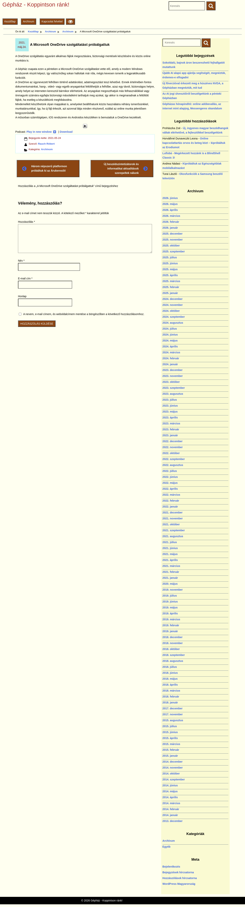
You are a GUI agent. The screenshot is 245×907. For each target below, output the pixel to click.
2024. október (171, 310)
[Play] (85, 126)
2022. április (170, 488)
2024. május (170, 340)
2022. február (171, 500)
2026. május (170, 203)
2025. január (170, 293)
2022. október (171, 453)
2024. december (173, 298)
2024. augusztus (173, 322)
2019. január (170, 631)
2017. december (173, 708)
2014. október (171, 773)
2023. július (170, 399)
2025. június (170, 263)
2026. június (170, 198)
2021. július (170, 542)
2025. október (171, 245)
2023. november (173, 375)
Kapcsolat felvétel (52, 21)
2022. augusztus (173, 465)
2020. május (170, 583)
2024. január (170, 364)
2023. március (171, 423)
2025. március (171, 281)
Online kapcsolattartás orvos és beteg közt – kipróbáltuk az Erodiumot (194, 143)
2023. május (170, 411)
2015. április (170, 738)
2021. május (170, 554)
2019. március (171, 619)
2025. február (171, 287)
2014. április (170, 797)
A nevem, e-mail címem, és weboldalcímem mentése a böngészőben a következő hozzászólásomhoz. (83, 314)
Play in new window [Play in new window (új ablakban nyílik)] (41, 131)
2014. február (171, 809)
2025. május (170, 269)
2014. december (173, 761)
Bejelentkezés (171, 866)
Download (66, 131)
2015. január (170, 755)
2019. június (170, 601)
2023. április (170, 417)
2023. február (171, 429)
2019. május (170, 607)
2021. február (171, 571)
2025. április (170, 275)
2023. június (170, 405)
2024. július (170, 328)
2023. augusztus (173, 393)
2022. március (171, 494)
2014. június (170, 785)
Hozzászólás (26, 221)
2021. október (171, 524)
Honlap (22, 296)
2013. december (173, 821)
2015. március (171, 744)
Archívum (28, 21)
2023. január (170, 435)
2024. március (171, 352)
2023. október (171, 381)
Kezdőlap (10, 21)
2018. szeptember (174, 655)
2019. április (170, 613)
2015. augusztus (173, 720)
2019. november (173, 589)
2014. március (171, 803)
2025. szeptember (174, 251)
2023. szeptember (174, 387)
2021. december (173, 512)
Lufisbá (167, 153)
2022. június (170, 476)
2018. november (173, 643)
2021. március (171, 565)
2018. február (171, 696)
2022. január (170, 506)
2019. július (170, 595)
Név (21, 260)
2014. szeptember (174, 779)
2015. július (170, 726)
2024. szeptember (174, 316)
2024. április (170, 346)
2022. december (173, 441)
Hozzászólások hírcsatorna (180, 878)
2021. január (170, 577)
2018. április (170, 684)
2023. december (173, 370)
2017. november (173, 714)
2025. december (173, 233)
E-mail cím (25, 278)
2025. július (170, 257)
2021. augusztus (173, 536)
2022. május (170, 482)
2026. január (170, 227)
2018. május (170, 678)
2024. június (170, 334)
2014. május (170, 791)
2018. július (170, 666)
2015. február (171, 749)
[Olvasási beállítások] (70, 21)
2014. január (170, 815)
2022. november (173, 447)
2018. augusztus (173, 660)
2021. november (173, 518)
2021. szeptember (174, 530)
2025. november (173, 239)
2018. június (170, 672)
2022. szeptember (174, 459)
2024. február (171, 358)
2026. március (171, 215)
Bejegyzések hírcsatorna (178, 872)
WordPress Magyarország (179, 883)
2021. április (170, 560)
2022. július (170, 470)
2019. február (171, 625)
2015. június (170, 732)
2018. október (171, 649)
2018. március (171, 690)
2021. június (170, 548)
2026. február (171, 221)
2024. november (173, 304)
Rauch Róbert (46, 143)
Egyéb (167, 846)
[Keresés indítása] (206, 42)
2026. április (170, 209)
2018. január (170, 702)
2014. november (173, 767)
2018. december (173, 637)
